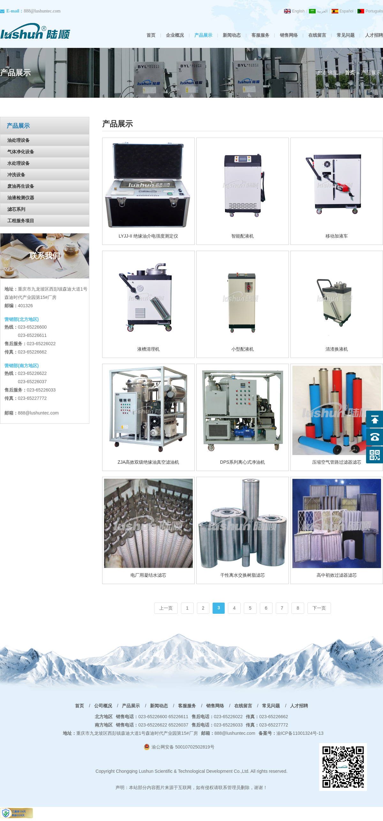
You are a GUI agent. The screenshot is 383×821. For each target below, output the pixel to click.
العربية (322, 11)
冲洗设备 (16, 174)
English (298, 11)
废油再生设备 (20, 186)
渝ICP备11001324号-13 (291, 733)
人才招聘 (374, 35)
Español (346, 11)
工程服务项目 (20, 220)
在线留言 (317, 35)
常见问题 (346, 35)
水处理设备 (18, 163)
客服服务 (260, 35)
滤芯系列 (16, 209)
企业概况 (175, 35)
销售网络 (289, 35)
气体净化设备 (20, 151)
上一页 (166, 608)
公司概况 (103, 705)
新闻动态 (232, 35)
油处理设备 (18, 140)
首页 (150, 35)
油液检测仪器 (20, 197)
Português (374, 11)
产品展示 (203, 35)
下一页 (319, 608)
